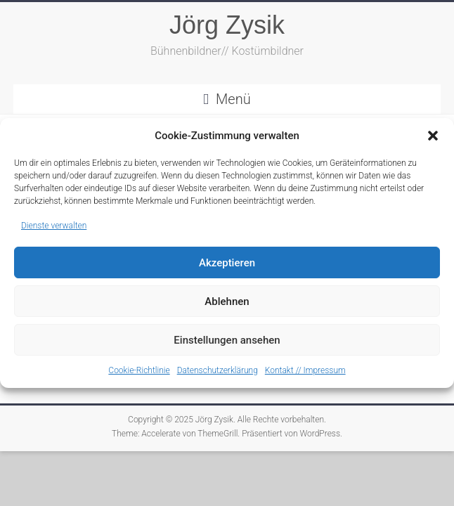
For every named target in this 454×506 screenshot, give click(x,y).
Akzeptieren (227, 263)
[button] (433, 136)
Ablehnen (227, 301)
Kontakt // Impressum (305, 370)
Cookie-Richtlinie (138, 370)
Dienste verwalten (53, 226)
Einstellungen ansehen (227, 340)
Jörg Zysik (227, 25)
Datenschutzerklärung (217, 370)
